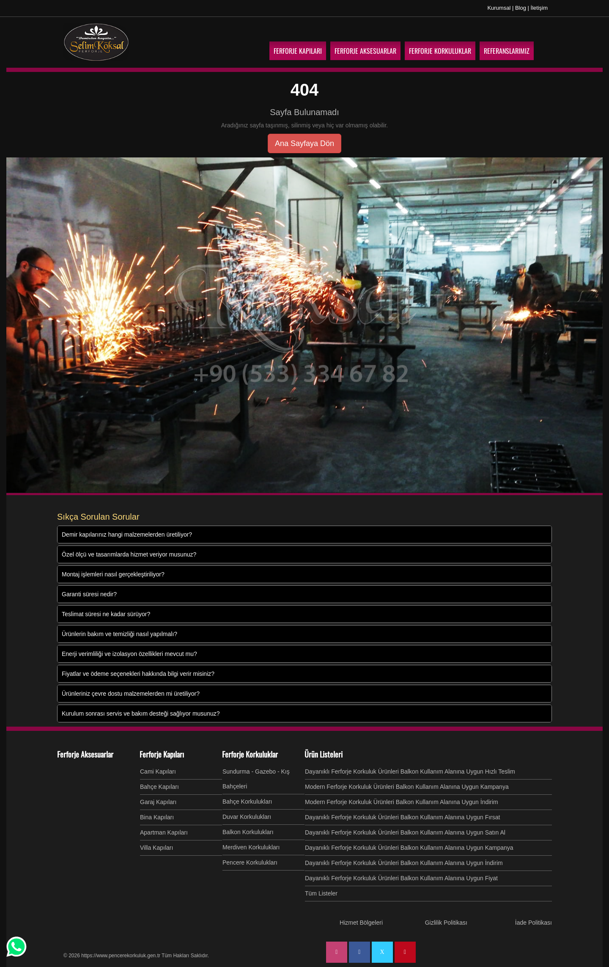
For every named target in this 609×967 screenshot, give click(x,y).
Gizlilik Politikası (446, 922)
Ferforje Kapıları (162, 754)
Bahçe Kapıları (159, 786)
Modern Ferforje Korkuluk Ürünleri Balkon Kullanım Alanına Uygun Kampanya (407, 786)
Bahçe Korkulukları (247, 801)
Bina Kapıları (157, 817)
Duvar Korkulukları (246, 816)
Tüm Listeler (321, 893)
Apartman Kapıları (164, 832)
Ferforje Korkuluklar (250, 754)
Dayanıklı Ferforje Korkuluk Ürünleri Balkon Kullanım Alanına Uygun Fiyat (401, 878)
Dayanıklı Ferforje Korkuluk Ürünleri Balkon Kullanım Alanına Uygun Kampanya (409, 847)
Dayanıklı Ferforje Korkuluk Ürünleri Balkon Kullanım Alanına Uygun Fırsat (402, 817)
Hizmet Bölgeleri (361, 922)
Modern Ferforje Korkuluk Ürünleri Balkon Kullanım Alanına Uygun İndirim (401, 802)
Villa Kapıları (156, 847)
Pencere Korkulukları (249, 862)
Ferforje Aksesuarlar (85, 754)
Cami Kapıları (158, 771)
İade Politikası (533, 922)
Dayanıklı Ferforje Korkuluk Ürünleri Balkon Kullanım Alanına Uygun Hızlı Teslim (410, 771)
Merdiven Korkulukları (251, 847)
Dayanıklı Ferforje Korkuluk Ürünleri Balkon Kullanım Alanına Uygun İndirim (404, 863)
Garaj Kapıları (158, 802)
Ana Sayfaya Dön (304, 143)
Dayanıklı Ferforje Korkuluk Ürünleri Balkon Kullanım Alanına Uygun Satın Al (405, 832)
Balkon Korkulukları (248, 832)
